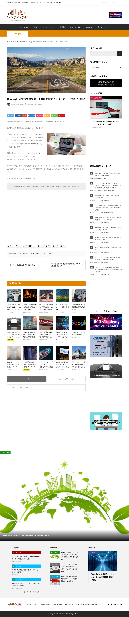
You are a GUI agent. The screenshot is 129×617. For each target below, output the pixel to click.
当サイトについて (104, 27)
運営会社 (95, 604)
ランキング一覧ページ (31, 592)
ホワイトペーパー (48, 27)
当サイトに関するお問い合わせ (79, 604)
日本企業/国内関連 (109, 190)
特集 (35, 27)
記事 (42, 187)
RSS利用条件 (45, 604)
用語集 (62, 27)
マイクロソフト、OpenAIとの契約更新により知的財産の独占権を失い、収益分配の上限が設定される (108, 270)
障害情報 (17, 34)
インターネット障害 (35, 253)
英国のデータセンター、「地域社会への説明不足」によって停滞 (108, 229)
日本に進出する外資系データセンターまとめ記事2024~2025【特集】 (108, 174)
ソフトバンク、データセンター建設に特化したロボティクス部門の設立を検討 (108, 258)
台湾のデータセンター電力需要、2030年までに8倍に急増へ (107, 197)
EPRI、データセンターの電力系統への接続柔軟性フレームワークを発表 (107, 219)
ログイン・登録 (75, 27)
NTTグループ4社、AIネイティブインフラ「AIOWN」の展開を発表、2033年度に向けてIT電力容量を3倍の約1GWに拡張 (107, 186)
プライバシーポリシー (59, 604)
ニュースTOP (23, 27)
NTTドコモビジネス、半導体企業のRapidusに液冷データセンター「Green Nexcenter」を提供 (107, 208)
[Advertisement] (68, 14)
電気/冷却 (106, 200)
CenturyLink (25, 253)
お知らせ (89, 27)
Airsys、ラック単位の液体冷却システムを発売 (107, 249)
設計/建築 (106, 232)
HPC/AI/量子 (107, 274)
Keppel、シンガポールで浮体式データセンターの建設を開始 (107, 239)
